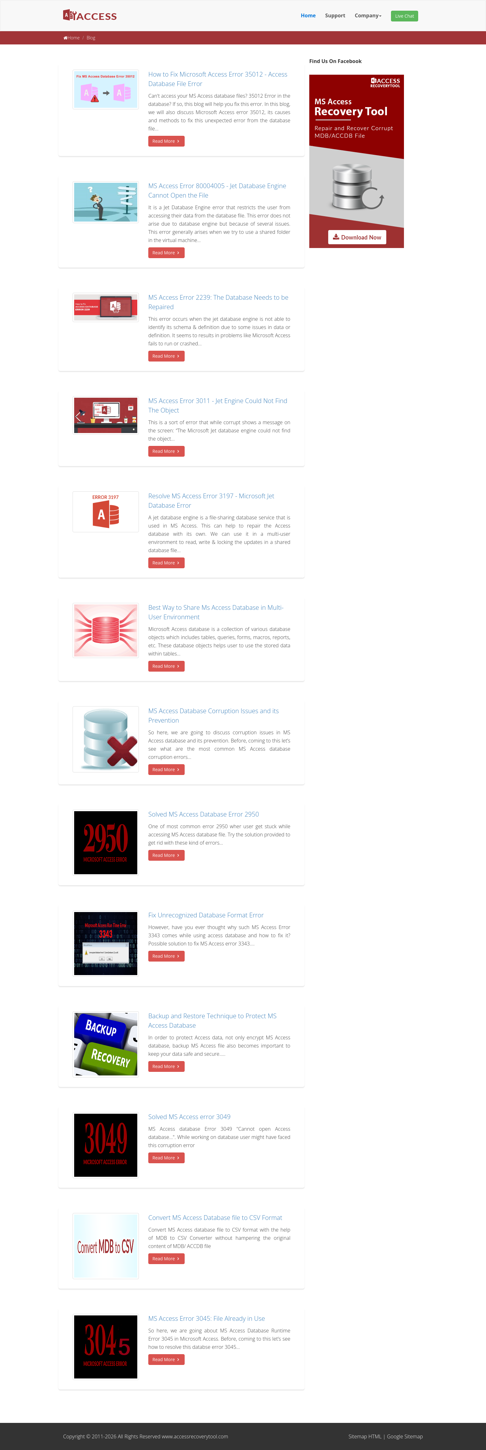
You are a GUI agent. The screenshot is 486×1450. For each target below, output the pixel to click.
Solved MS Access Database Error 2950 (203, 814)
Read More (166, 141)
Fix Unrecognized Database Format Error (206, 915)
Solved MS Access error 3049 (189, 1116)
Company (368, 15)
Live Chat (404, 16)
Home (308, 15)
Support (335, 15)
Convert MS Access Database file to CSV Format (215, 1217)
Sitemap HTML (365, 1436)
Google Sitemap (405, 1436)
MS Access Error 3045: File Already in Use (206, 1318)
